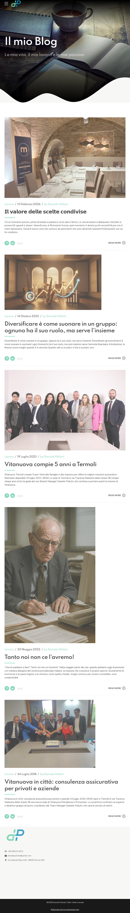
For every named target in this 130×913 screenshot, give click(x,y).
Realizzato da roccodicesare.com (65, 909)
